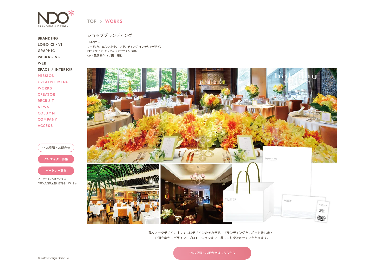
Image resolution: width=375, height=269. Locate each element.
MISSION (46, 75)
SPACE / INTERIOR (55, 69)
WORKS (45, 88)
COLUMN (46, 113)
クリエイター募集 (56, 159)
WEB (42, 63)
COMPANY (47, 119)
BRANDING (48, 38)
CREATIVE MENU (53, 82)
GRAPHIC (46, 50)
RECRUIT (46, 100)
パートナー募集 (56, 170)
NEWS (43, 107)
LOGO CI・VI (50, 44)
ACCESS (45, 125)
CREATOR (46, 94)
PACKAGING (49, 57)
